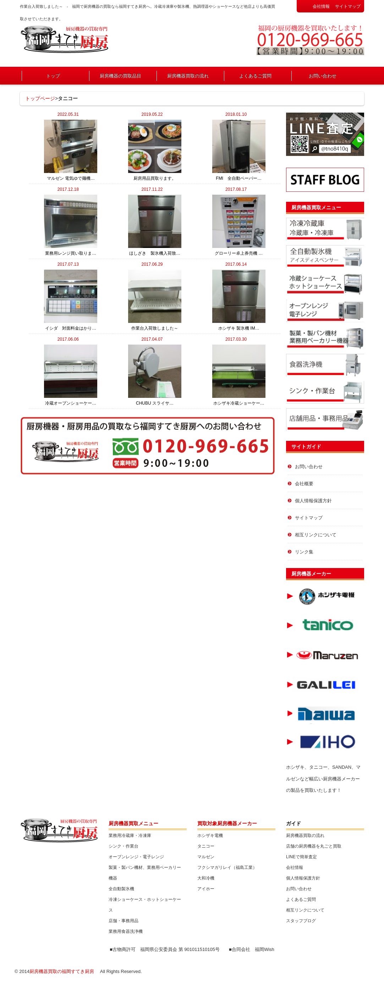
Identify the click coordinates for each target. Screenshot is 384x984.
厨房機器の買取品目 (120, 76)
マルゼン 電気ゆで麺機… (70, 150)
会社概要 (304, 483)
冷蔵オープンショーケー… (70, 375)
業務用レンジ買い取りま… (70, 225)
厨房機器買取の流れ (188, 76)
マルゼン (205, 856)
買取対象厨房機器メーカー (227, 823)
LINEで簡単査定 (301, 856)
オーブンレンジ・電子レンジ (136, 856)
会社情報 (321, 6)
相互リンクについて (315, 534)
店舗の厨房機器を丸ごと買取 (313, 846)
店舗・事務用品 (123, 920)
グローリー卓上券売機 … (238, 225)
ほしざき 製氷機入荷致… (154, 225)
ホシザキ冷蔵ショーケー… (238, 375)
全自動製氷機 (121, 888)
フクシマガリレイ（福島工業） (227, 867)
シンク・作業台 (123, 846)
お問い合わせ (322, 76)
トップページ (40, 98)
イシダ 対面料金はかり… (70, 300)
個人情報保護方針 (313, 500)
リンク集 (304, 552)
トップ (53, 76)
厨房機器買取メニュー (316, 207)
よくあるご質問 (255, 76)
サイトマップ (348, 6)
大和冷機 (205, 878)
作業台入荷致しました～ (154, 300)
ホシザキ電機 (210, 835)
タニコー (205, 846)
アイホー (205, 888)
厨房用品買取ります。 (154, 150)
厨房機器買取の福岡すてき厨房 (61, 971)
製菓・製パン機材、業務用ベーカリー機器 (145, 873)
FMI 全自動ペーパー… (238, 150)
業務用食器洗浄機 (126, 931)
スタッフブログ (301, 920)
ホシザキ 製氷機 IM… (238, 300)
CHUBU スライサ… (154, 375)
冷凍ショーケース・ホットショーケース (145, 905)
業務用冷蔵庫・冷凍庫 (130, 835)
